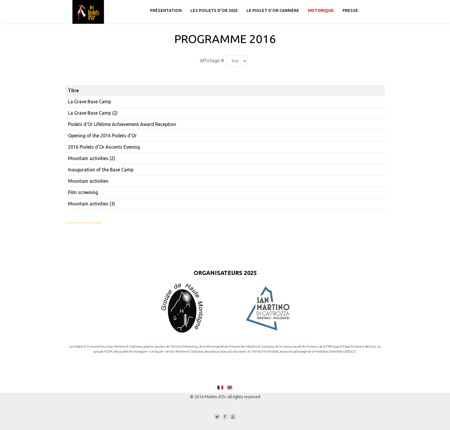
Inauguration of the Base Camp (100, 169)
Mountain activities (88, 181)
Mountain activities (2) (91, 158)
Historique (321, 10)
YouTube (232, 418)
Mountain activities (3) (91, 203)
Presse (350, 10)
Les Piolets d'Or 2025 (214, 10)
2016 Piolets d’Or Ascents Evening (104, 147)
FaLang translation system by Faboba (83, 222)
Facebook (225, 418)
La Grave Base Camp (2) (93, 113)
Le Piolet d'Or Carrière (273, 10)
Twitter (217, 418)
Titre (73, 90)
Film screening (83, 192)
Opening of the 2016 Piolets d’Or (102, 135)
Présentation (166, 10)
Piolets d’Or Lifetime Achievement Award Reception (122, 124)
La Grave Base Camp (89, 101)
